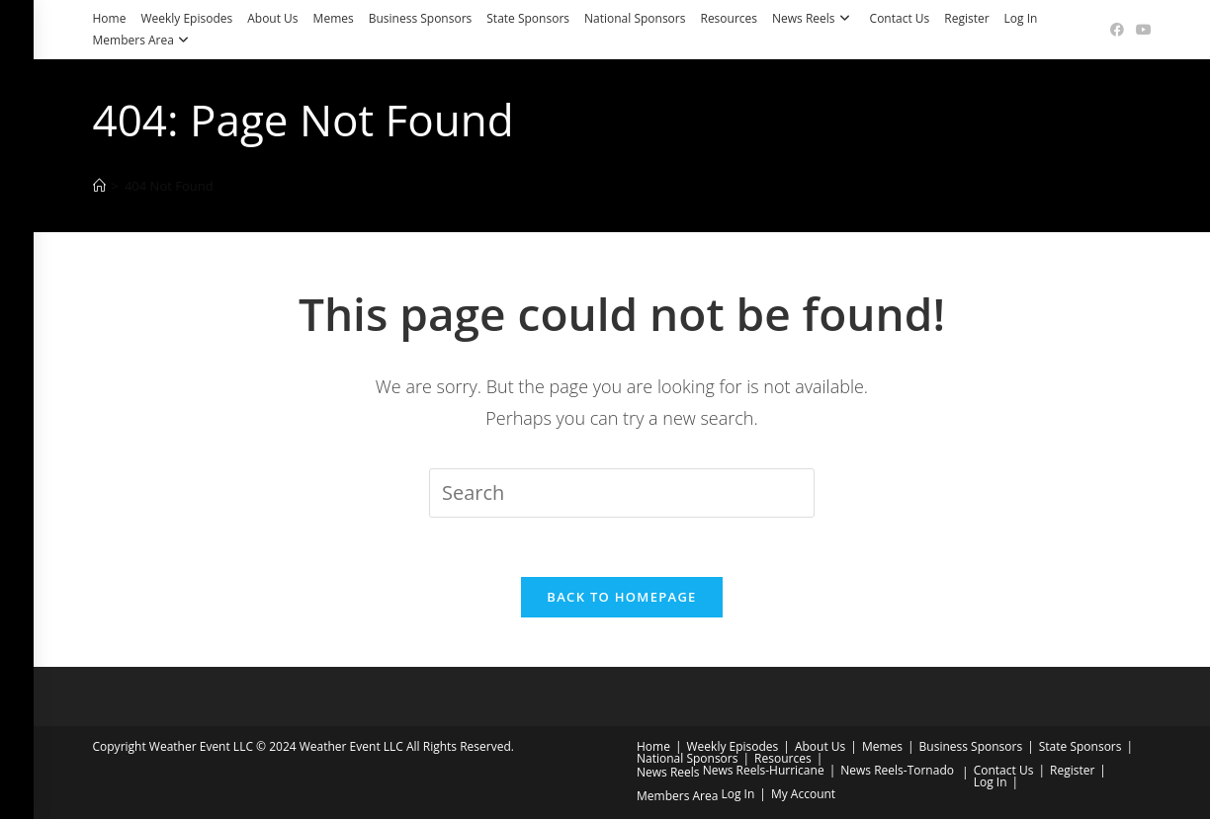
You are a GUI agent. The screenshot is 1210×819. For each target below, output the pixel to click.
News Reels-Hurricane (763, 770)
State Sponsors (527, 18)
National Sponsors (634, 18)
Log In (1021, 18)
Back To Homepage (621, 597)
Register (966, 18)
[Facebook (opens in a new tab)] (1117, 30)
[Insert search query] (622, 493)
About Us (272, 18)
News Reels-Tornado (897, 770)
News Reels (813, 18)
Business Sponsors (421, 18)
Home (110, 18)
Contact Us (900, 18)
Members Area (143, 40)
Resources (728, 18)
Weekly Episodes (186, 18)
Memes (333, 18)
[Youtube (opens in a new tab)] (1141, 30)
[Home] (99, 186)
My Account (803, 793)
